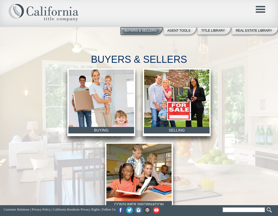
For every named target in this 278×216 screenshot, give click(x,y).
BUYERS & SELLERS (140, 30)
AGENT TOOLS (179, 30)
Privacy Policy (41, 209)
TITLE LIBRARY (213, 30)
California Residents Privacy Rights (76, 209)
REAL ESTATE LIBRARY (254, 30)
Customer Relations (16, 209)
